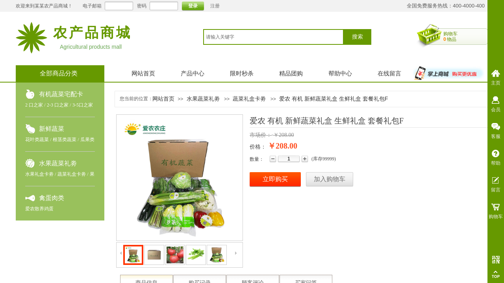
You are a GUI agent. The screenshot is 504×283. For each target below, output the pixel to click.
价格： (258, 147)
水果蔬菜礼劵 (58, 163)
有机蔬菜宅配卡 (61, 94)
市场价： (261, 135)
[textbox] (273, 37)
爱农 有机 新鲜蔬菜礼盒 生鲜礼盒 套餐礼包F (333, 99)
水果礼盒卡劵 (39, 174)
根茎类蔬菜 (64, 139)
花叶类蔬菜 (37, 139)
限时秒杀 (242, 73)
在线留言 (389, 73)
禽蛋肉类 (51, 198)
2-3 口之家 (58, 105)
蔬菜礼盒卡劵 (71, 174)
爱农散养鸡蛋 (39, 208)
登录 (193, 6)
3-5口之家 (82, 105)
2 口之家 (34, 105)
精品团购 (291, 73)
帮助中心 (340, 73)
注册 (215, 6)
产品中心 (192, 73)
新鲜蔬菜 (51, 128)
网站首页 (143, 73)
